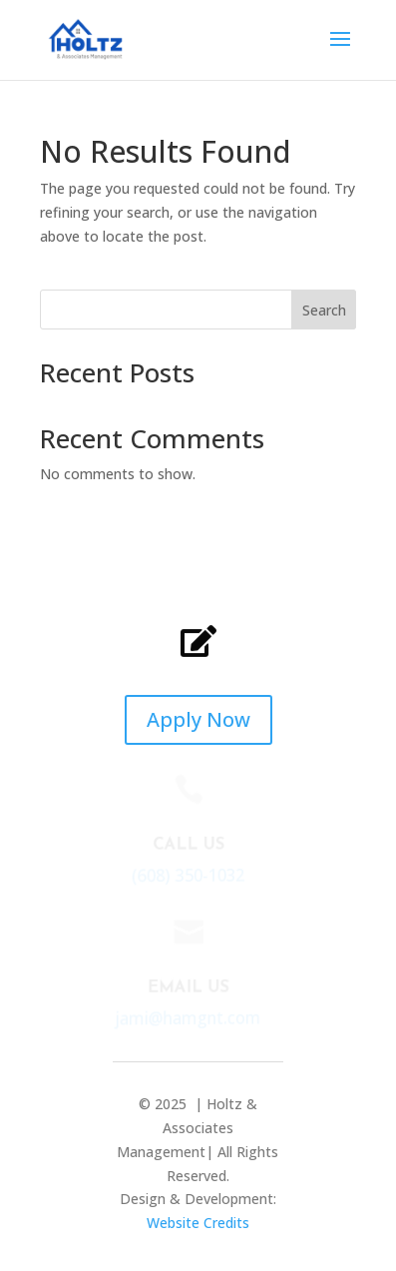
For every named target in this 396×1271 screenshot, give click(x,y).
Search (324, 310)
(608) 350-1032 (186, 875)
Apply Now (198, 719)
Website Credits (198, 1222)
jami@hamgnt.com (186, 1017)
